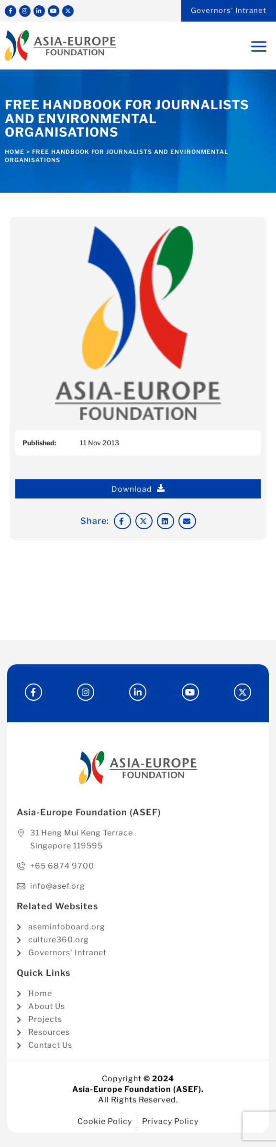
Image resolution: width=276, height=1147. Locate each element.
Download (138, 489)
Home (14, 151)
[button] (122, 521)
